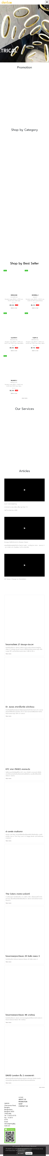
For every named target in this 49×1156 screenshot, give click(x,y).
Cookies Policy (21, 1150)
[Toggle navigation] (47, 2)
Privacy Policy (12, 1150)
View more (9, 654)
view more (24, 398)
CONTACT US (23, 1106)
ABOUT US (22, 1099)
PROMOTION (23, 1102)
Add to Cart (14, 308)
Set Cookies (21, 1153)
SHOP (20, 1104)
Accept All (28, 1153)
